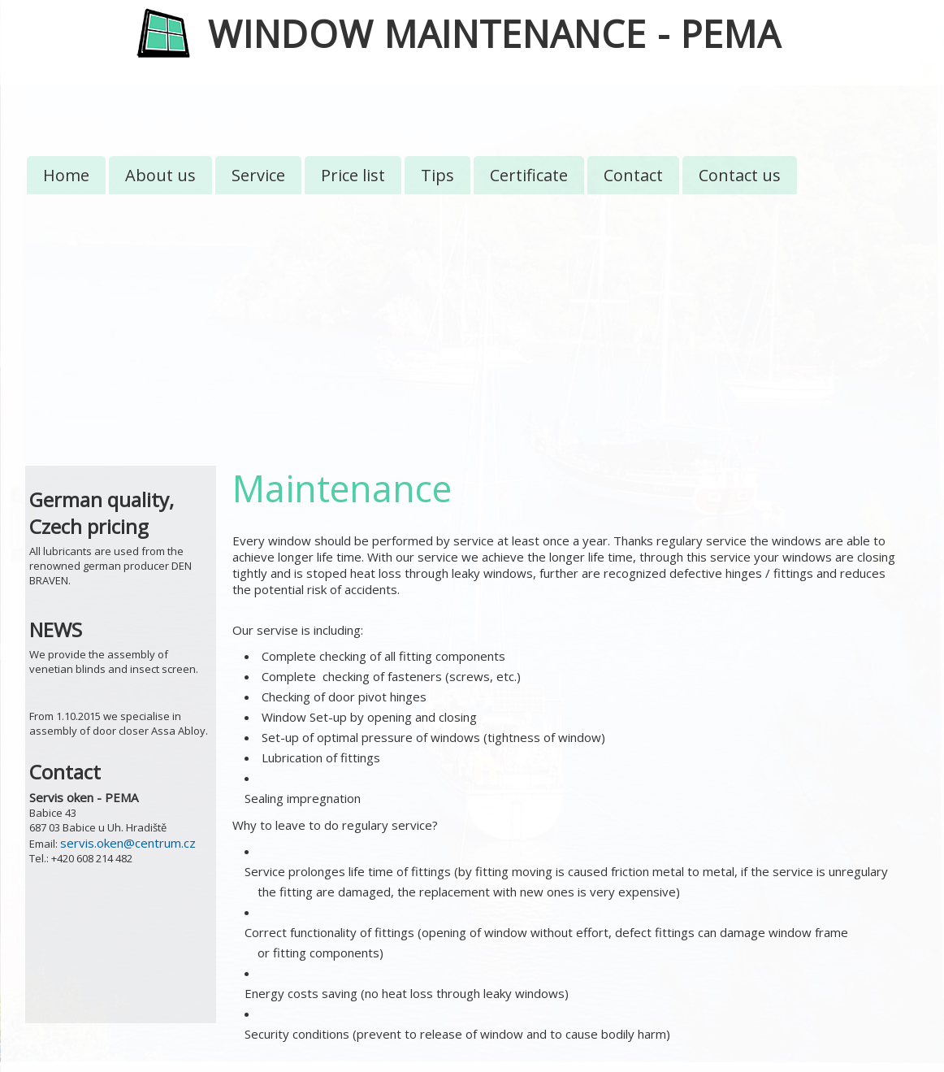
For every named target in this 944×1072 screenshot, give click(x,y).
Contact (633, 175)
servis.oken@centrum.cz (128, 843)
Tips (437, 175)
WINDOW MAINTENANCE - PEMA (494, 34)
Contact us (740, 175)
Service (258, 175)
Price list (353, 175)
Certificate (529, 175)
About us (160, 175)
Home (66, 175)
